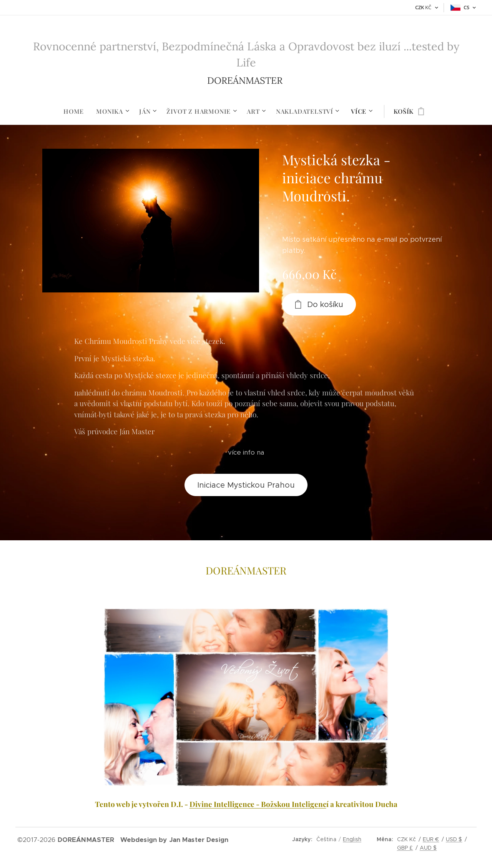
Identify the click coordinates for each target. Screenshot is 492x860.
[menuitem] (76, 111)
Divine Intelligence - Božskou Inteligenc (257, 804)
